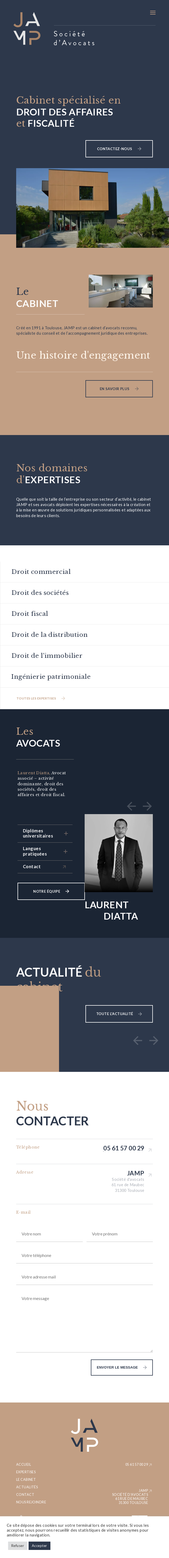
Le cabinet (26, 1480)
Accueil (23, 1464)
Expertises (26, 1472)
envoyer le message (108, 1367)
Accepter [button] (39, 1545)
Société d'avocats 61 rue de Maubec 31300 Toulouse (128, 1185)
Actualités (27, 1487)
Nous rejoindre (31, 1502)
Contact (25, 1495)
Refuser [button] (17, 1545)
